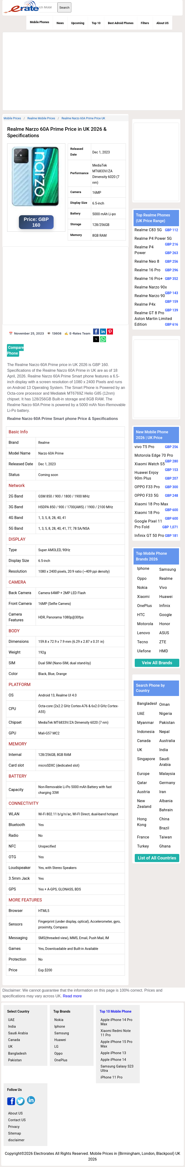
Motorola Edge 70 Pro (154, 455)
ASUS (164, 633)
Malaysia (167, 773)
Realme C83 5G (148, 230)
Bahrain (166, 810)
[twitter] (20, 1104)
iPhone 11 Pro (112, 1077)
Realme (166, 578)
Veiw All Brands (157, 662)
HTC (141, 614)
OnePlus (144, 605)
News (60, 23)
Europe (143, 773)
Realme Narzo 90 (150, 295)
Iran (162, 792)
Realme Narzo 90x (151, 287)
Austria (143, 792)
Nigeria (165, 713)
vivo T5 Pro (144, 447)
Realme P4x (145, 304)
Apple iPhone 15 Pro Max (116, 1044)
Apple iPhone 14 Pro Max (116, 1022)
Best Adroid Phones (121, 23)
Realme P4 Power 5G (153, 238)
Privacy (14, 1127)
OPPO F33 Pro (147, 487)
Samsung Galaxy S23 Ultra (117, 1068)
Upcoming (77, 23)
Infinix (164, 605)
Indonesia (146, 731)
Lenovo (143, 633)
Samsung (167, 569)
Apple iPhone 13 (113, 1053)
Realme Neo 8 (147, 261)
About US (163, 23)
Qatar (142, 782)
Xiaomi (143, 596)
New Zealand (144, 804)
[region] (92, 70)
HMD (163, 651)
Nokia (142, 587)
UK (139, 750)
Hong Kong (142, 822)
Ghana (165, 846)
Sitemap (14, 1133)
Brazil (164, 828)
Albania (166, 801)
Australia (167, 740)
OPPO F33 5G (147, 495)
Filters (145, 23)
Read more (72, 996)
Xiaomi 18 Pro (147, 512)
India (163, 750)
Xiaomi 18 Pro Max (151, 504)
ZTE (162, 642)
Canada (144, 740)
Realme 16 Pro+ (149, 278)
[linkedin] (31, 1104)
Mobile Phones (39, 22)
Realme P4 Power (144, 250)
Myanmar (145, 722)
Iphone (143, 568)
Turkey (143, 846)
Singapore (146, 759)
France (143, 837)
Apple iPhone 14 (113, 1060)
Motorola (145, 624)
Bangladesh (147, 703)
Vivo (163, 587)
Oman (164, 704)
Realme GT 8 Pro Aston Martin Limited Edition (153, 319)
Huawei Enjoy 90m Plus (146, 475)
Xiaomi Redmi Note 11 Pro (116, 1033)
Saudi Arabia (165, 762)
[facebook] (11, 1104)
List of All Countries (157, 857)
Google (165, 614)
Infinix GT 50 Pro (149, 535)
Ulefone (144, 651)
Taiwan (165, 837)
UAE (141, 713)
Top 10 (96, 23)
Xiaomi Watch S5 (150, 464)
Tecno (142, 642)
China (164, 819)
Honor (164, 624)
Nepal (164, 731)
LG (56, 1046)
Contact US (17, 1120)
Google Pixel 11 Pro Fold (148, 524)
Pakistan (167, 722)
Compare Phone (15, 350)
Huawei (165, 596)
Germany (167, 782)
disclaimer (16, 1140)
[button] (96, 332)
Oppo (142, 578)
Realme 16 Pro (147, 270)
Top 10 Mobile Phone (115, 1011)
